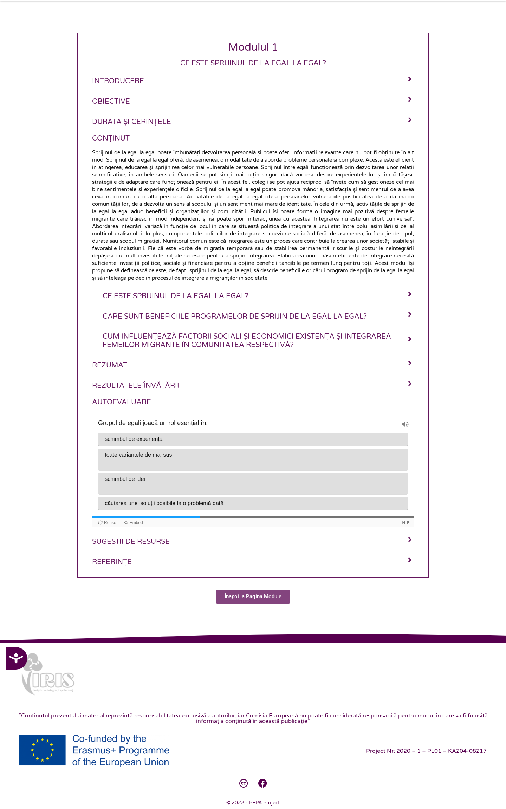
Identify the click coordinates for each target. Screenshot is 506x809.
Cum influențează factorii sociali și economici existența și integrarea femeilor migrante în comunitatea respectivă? (247, 340)
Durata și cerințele (131, 122)
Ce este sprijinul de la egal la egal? (175, 296)
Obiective (111, 101)
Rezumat (109, 365)
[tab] (253, 80)
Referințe (112, 562)
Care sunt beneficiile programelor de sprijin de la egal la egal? (235, 316)
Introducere (118, 81)
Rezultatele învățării (135, 385)
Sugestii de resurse (131, 541)
